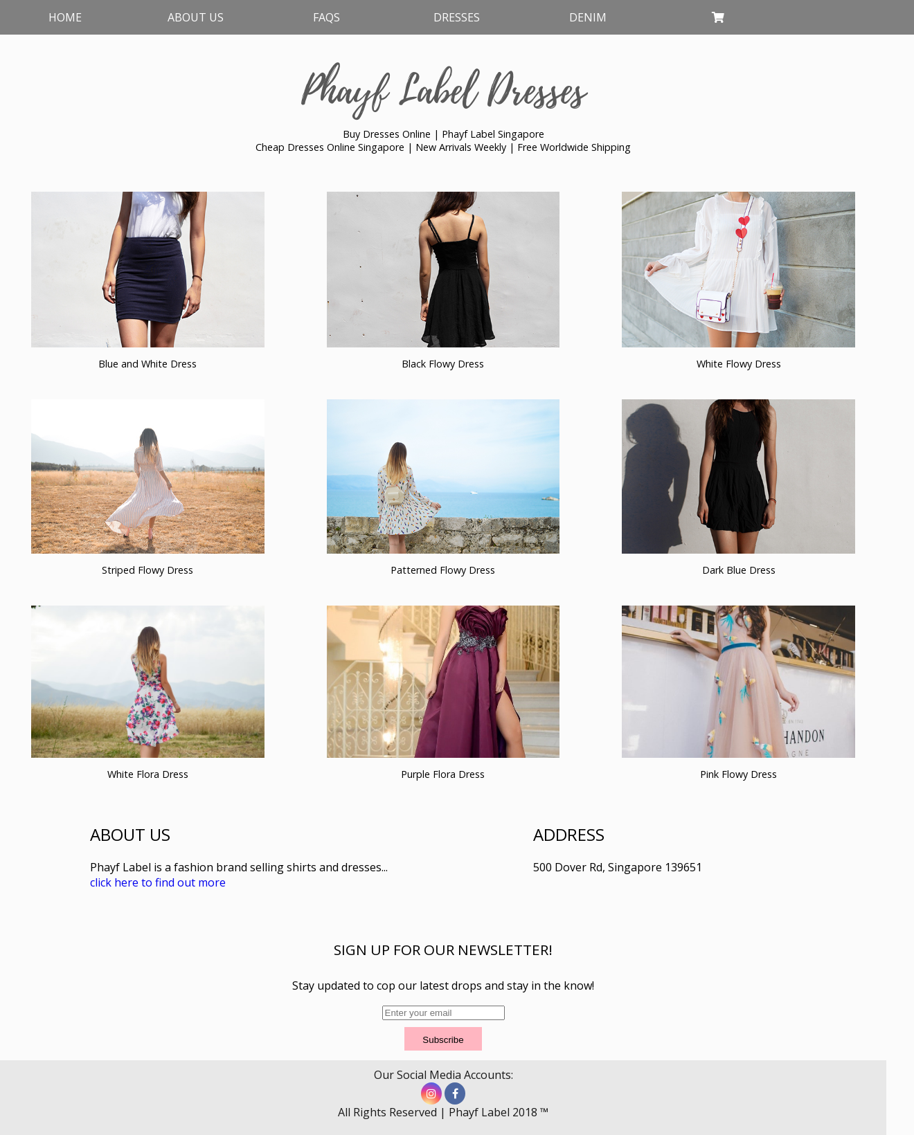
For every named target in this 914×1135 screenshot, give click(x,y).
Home (65, 17)
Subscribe (442, 1040)
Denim (588, 17)
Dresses (456, 17)
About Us (196, 17)
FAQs (326, 17)
